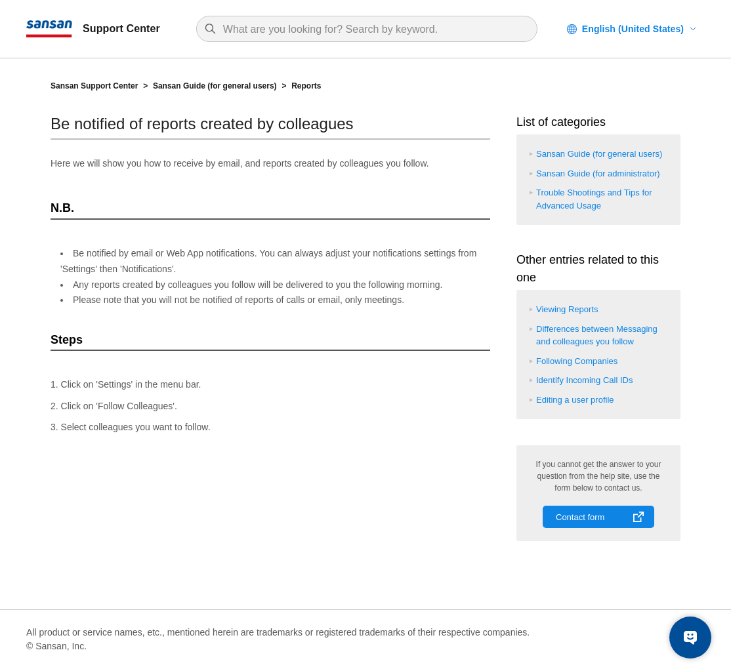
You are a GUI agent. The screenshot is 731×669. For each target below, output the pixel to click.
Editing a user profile (575, 400)
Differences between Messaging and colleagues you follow (597, 335)
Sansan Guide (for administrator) (598, 173)
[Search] (373, 29)
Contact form (580, 517)
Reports (306, 86)
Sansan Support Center (94, 86)
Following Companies (576, 361)
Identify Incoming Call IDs (584, 380)
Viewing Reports (567, 309)
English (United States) (633, 29)
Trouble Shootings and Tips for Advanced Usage (594, 199)
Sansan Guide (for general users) (215, 86)
